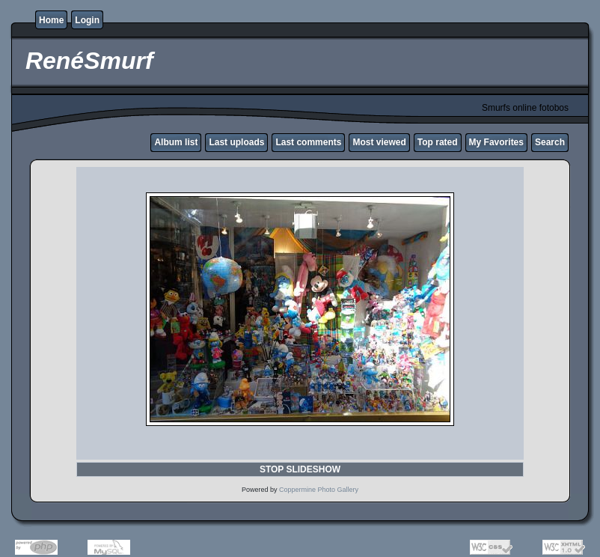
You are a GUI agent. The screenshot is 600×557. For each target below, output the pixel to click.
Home (51, 20)
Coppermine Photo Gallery (318, 489)
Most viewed (378, 142)
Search (550, 142)
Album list (176, 142)
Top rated (437, 142)
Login (87, 20)
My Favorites (496, 142)
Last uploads (236, 142)
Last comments (308, 142)
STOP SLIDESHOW (300, 469)
